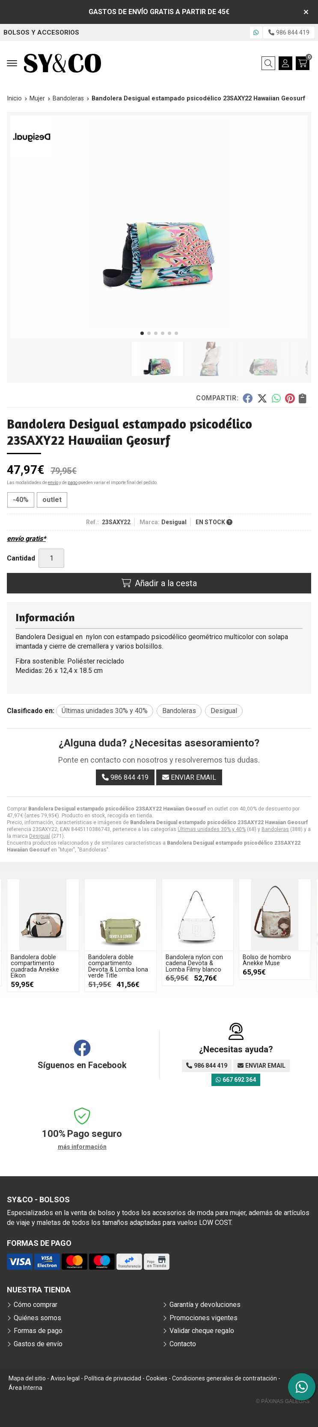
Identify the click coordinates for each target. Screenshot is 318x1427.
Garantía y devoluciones (205, 1305)
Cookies (156, 1378)
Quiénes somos (37, 1318)
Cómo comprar (35, 1305)
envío (53, 482)
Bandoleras (275, 829)
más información (82, 1146)
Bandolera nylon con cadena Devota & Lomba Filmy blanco (194, 963)
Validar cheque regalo (201, 1331)
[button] (142, 333)
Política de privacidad (112, 1378)
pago (72, 482)
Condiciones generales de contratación (224, 1378)
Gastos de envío (38, 1344)
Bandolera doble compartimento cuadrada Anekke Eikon (35, 966)
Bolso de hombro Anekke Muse (267, 960)
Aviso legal (65, 1378)
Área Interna (25, 1387)
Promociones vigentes (203, 1318)
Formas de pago (38, 1331)
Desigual (39, 836)
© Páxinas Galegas (282, 1401)
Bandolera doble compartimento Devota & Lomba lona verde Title (118, 966)
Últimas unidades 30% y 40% (212, 829)
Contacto (182, 1344)
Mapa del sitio (27, 1378)
